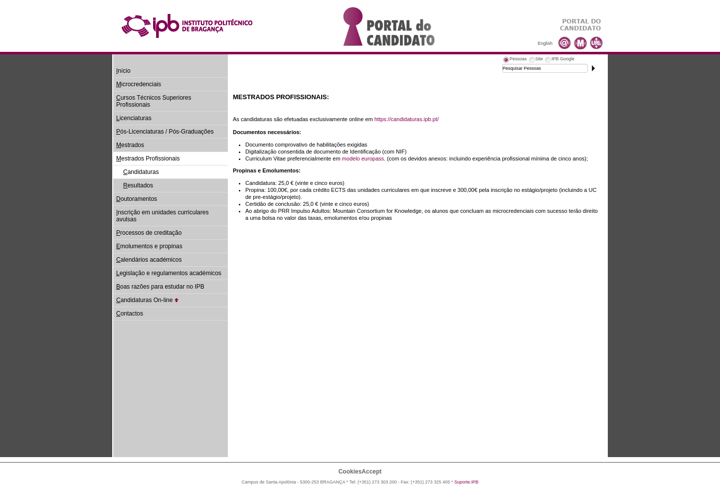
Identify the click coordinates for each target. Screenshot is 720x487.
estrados (130, 145)
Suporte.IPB (466, 482)
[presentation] (514, 60)
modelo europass (363, 159)
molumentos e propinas (149, 246)
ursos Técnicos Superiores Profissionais (153, 101)
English (545, 43)
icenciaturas (134, 118)
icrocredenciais (138, 84)
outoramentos (136, 198)
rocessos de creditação (148, 232)
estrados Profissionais (148, 158)
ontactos (129, 313)
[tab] (514, 60)
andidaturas (141, 171)
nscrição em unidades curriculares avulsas (162, 216)
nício (123, 70)
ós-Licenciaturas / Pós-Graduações (164, 131)
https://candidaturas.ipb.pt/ (406, 119)
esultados (138, 185)
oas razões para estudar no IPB (160, 286)
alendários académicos (148, 259)
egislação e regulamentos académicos (168, 273)
